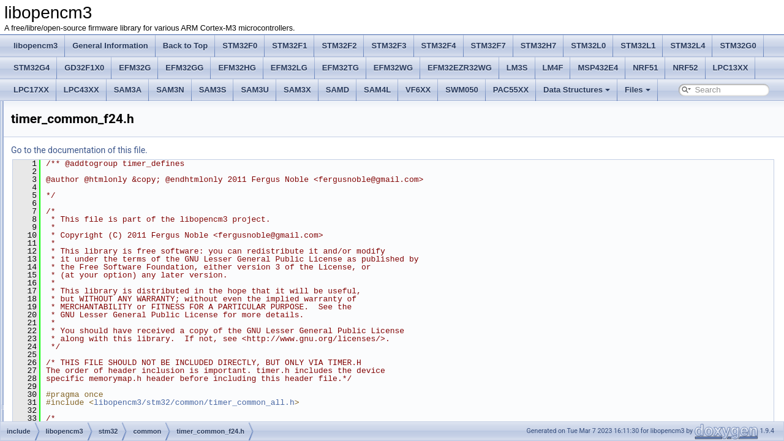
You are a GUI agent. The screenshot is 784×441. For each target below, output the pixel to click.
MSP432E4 (598, 67)
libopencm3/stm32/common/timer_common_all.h (347, 402)
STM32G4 (31, 67)
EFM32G (135, 67)
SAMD (337, 89)
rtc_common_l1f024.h (115, 186)
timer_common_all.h (113, 253)
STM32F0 (239, 45)
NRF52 (685, 67)
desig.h (82, 375)
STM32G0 (738, 45)
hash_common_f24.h (114, 119)
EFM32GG (184, 67)
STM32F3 (388, 45)
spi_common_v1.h (109, 213)
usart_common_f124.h (116, 294)
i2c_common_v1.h (109, 132)
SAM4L (377, 89)
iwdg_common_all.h (112, 145)
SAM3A (128, 89)
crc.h (78, 334)
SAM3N (170, 89)
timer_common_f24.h (114, 267)
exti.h (79, 402)
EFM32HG (236, 67)
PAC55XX (511, 89)
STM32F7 (488, 45)
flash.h (80, 415)
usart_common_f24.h (114, 307)
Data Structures (576, 89)
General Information (110, 45)
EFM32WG (393, 67)
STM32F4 (438, 45)
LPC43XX (81, 89)
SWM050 (461, 89)
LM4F (553, 67)
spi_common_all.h (109, 199)
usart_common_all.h (113, 280)
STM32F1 (289, 45)
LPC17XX (31, 89)
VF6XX (418, 89)
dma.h (80, 388)
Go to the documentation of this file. (232, 150)
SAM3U (255, 89)
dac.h (79, 361)
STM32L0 (588, 45)
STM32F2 (339, 45)
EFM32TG (340, 67)
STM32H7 (539, 45)
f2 (73, 321)
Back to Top (185, 45)
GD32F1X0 (84, 67)
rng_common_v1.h (110, 172)
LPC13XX (730, 67)
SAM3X (297, 89)
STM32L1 (637, 45)
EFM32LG (289, 67)
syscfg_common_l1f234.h (121, 240)
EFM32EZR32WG (460, 67)
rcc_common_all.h (109, 159)
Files (637, 89)
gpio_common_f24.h (113, 105)
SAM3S (213, 89)
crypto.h (83, 348)
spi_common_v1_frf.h (115, 226)
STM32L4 (687, 45)
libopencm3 (35, 45)
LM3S (517, 67)
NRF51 (645, 67)
